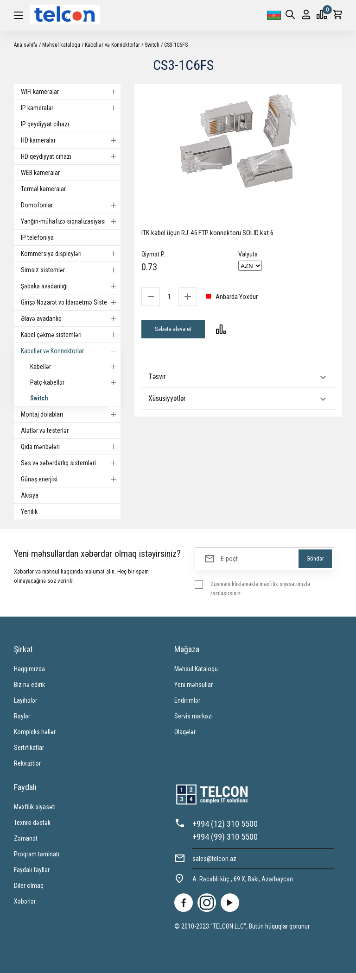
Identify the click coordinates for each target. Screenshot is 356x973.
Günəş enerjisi (71, 479)
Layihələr (25, 700)
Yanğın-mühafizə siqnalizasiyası (71, 221)
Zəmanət (26, 838)
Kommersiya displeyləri (71, 254)
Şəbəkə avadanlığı (71, 286)
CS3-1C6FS (176, 45)
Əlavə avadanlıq (71, 318)
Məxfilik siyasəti (35, 807)
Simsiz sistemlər (71, 270)
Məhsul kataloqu (61, 45)
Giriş (306, 14)
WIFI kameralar (71, 92)
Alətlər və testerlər (45, 430)
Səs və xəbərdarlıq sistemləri (71, 463)
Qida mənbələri (71, 447)
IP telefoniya (37, 237)
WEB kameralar (40, 172)
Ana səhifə (26, 45)
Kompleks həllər (35, 732)
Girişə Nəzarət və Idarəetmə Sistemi (71, 302)
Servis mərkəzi (193, 716)
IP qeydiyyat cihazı (45, 124)
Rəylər (22, 716)
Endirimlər (187, 700)
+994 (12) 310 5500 (225, 824)
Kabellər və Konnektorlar (112, 45)
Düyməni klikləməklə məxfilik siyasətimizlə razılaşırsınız (260, 588)
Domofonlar (71, 205)
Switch (152, 45)
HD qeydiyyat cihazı (71, 156)
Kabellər (75, 366)
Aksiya (29, 495)
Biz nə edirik (29, 684)
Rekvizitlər (27, 763)
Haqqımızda (29, 669)
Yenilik (29, 511)
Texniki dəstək (32, 822)
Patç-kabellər (75, 382)
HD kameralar (71, 140)
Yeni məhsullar (193, 684)
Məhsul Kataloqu (196, 669)
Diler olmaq (29, 885)
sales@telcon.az (214, 858)
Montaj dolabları (71, 414)
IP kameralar (71, 108)
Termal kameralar (43, 189)
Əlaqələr (185, 732)
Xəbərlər (25, 901)
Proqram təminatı (36, 854)
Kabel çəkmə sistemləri (71, 335)
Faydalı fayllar (32, 869)
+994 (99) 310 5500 (225, 837)
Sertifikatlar (29, 747)
